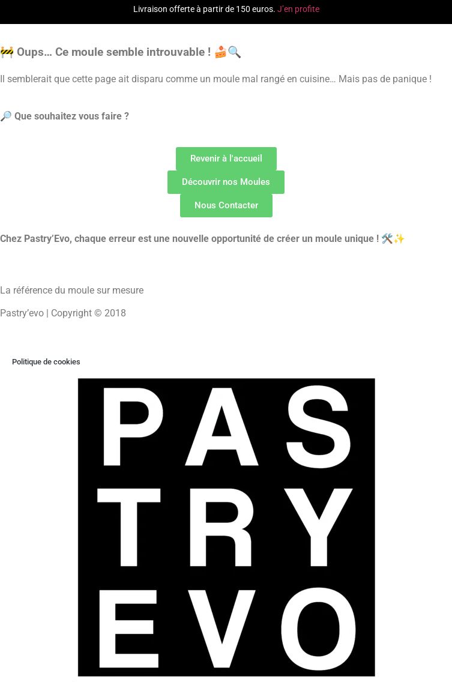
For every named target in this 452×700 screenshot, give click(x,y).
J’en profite (298, 9)
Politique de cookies (46, 361)
